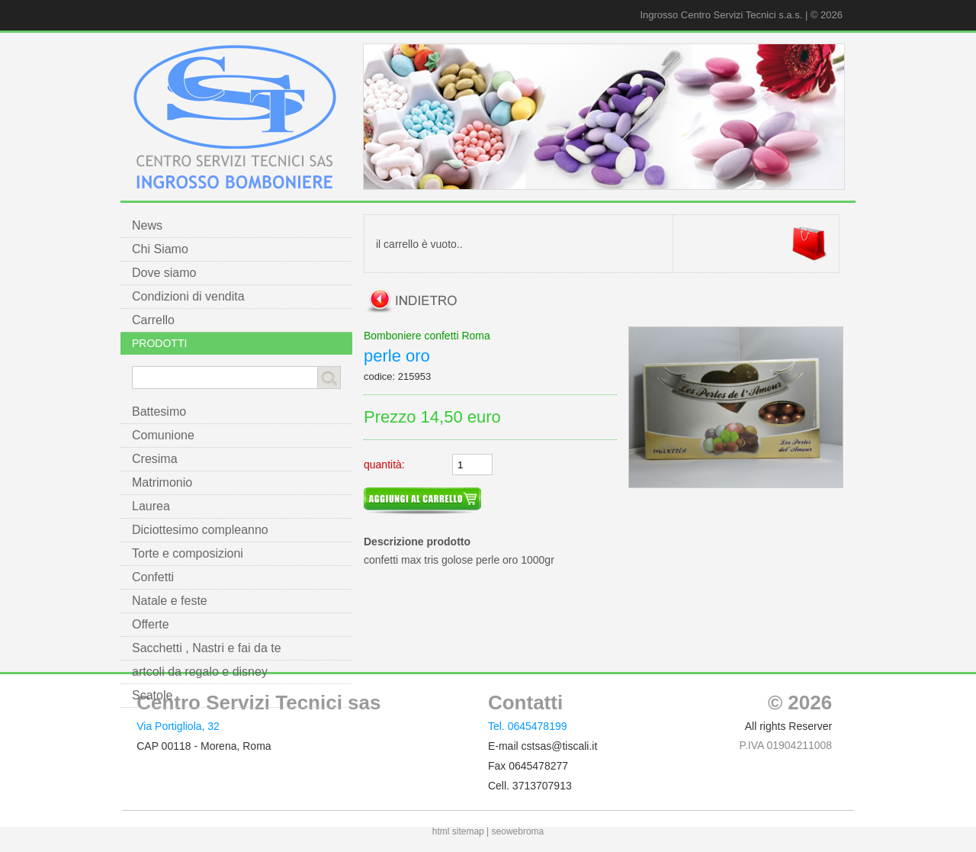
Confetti (153, 577)
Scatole (152, 695)
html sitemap (458, 831)
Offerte (150, 624)
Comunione (163, 435)
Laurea (151, 506)
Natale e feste (169, 600)
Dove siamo (164, 272)
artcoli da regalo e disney (200, 671)
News (147, 225)
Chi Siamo (160, 249)
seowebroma (518, 831)
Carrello (153, 319)
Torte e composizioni (187, 553)
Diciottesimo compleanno (200, 529)
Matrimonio (162, 482)
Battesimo (159, 411)
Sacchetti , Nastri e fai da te (206, 647)
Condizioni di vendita (188, 296)
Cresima (155, 458)
